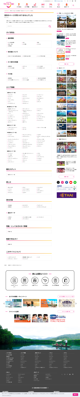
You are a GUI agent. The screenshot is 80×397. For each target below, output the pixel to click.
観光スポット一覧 (11, 174)
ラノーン (10, 160)
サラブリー (39, 146)
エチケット (25, 66)
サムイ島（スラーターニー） (28, 153)
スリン (24, 120)
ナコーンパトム (11, 136)
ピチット (39, 101)
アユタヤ (39, 134)
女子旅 (9, 218)
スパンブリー (25, 147)
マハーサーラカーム (41, 116)
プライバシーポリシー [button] (6, 395)
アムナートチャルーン (12, 120)
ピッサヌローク (40, 98)
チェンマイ (10, 94)
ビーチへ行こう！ (40, 217)
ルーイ (9, 113)
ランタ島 (10, 155)
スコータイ (39, 96)
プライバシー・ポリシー (13, 258)
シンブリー (10, 147)
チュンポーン (25, 156)
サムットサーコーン (26, 146)
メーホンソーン (40, 94)
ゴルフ (38, 189)
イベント (10, 189)
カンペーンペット (26, 98)
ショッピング (39, 187)
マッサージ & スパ (21, 374)
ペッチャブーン (26, 101)
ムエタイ (24, 192)
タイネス (39, 44)
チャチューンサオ (40, 139)
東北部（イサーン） (12, 108)
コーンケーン (39, 108)
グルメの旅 (36, 379)
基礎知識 (10, 66)
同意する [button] (75, 394)
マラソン (10, 190)
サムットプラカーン (12, 146)
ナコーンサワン (11, 100)
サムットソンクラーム (27, 134)
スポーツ (19, 380)
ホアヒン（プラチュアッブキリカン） (43, 137)
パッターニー (25, 158)
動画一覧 (10, 244)
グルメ (24, 187)
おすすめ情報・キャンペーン (13, 79)
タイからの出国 (11, 68)
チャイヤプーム (40, 120)
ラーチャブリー (40, 144)
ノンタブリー (10, 142)
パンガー (39, 155)
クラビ (38, 153)
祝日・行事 (10, 44)
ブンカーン (39, 115)
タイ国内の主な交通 (26, 56)
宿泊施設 (10, 205)
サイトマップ (25, 258)
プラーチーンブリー (12, 144)
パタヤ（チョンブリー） (13, 127)
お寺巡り (10, 217)
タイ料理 (24, 44)
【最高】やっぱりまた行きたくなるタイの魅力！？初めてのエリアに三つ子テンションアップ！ (66, 156)
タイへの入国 (39, 66)
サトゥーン (25, 160)
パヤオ (38, 100)
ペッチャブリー (40, 142)
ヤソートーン (25, 118)
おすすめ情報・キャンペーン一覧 (66, 296)
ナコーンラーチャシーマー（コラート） (13, 111)
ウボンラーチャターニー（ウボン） (27, 111)
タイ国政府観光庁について (48, 1)
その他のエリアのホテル (68, 367)
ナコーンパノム (40, 113)
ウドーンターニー (26, 108)
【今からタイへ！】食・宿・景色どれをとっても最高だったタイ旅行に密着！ (71, 169)
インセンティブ (26, 207)
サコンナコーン (26, 113)
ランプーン (25, 96)
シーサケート (39, 118)
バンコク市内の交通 (41, 56)
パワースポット (26, 218)
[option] (40, 10)
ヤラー (24, 161)
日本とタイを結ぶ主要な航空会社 (14, 56)
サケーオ (24, 129)
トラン (24, 155)
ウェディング (39, 205)
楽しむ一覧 (10, 187)
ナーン (24, 100)
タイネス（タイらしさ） (42, 207)
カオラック (10, 156)
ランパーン (10, 96)
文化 (23, 42)
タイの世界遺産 (9, 365)
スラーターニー (11, 161)
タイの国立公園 (9, 382)
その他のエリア (23, 367)
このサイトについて (12, 257)
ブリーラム (10, 118)
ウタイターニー (26, 103)
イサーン (22, 359)
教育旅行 (10, 207)
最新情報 (10, 78)
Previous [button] (3, 10)
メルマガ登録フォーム (41, 79)
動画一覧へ (66, 176)
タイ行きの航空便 (9, 359)
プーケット (10, 153)
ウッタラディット (11, 103)
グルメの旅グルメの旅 (27, 217)
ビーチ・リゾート (26, 190)
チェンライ (25, 94)
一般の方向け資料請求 (41, 78)
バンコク (10, 134)
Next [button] (76, 10)
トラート (24, 127)
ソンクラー (39, 160)
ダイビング (10, 192)
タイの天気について (41, 68)
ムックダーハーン (11, 116)
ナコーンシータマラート (12, 158)
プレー (9, 101)
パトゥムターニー (26, 142)
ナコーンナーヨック (41, 141)
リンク (38, 257)
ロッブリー (25, 141)
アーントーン (25, 139)
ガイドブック (25, 78)
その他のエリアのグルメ (53, 367)
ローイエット (25, 116)
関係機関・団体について (27, 257)
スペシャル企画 (26, 79)
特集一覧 (10, 231)
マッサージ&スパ (26, 189)
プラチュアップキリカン (27, 144)
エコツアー (39, 192)
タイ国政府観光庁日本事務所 (39, 388)
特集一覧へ (66, 64)
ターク (9, 98)
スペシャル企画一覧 (66, 311)
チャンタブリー (11, 129)
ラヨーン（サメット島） (42, 127)
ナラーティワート (40, 156)
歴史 (38, 42)
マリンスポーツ (40, 190)
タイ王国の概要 (11, 42)
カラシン (39, 110)
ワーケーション (36, 380)
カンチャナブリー (26, 136)
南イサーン (25, 122)
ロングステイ (25, 205)
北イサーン (10, 122)
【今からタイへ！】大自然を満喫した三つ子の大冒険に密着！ (71, 163)
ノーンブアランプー (26, 115)
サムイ (22, 365)
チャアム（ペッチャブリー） (13, 139)
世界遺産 (10, 46)
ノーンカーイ (10, 115)
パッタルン (39, 158)
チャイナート (10, 141)
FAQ (23, 68)
